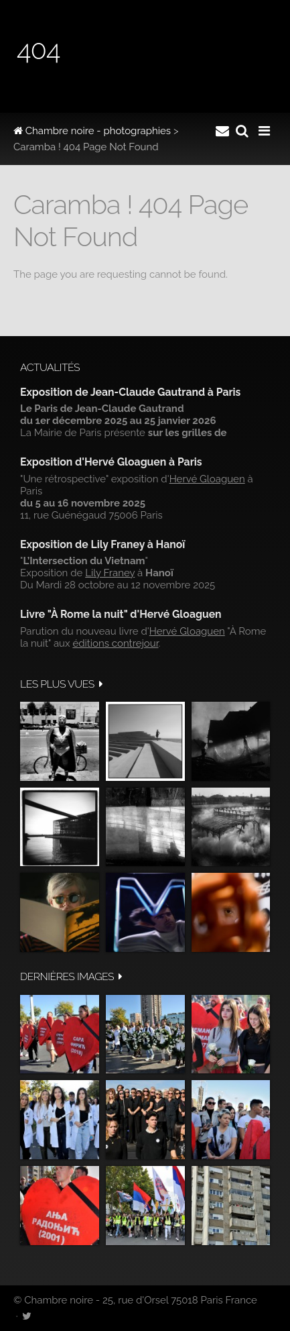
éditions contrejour (115, 643)
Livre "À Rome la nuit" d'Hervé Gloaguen (121, 614)
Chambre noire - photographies (92, 131)
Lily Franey (110, 573)
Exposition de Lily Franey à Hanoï (102, 544)
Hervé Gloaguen (207, 479)
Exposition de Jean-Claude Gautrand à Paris (130, 392)
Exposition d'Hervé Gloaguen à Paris (111, 462)
